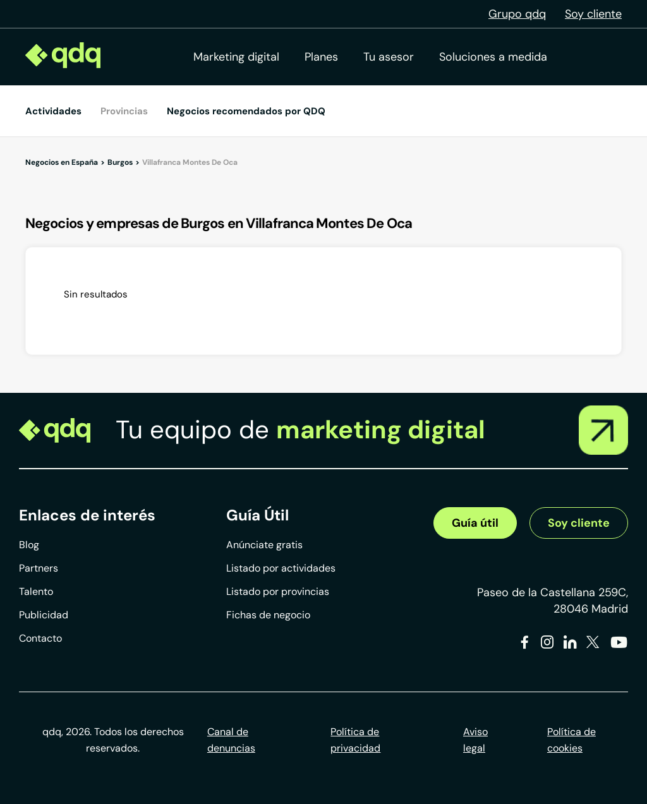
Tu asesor (388, 56)
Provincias (124, 111)
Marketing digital (236, 56)
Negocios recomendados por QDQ (246, 111)
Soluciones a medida (493, 56)
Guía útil (475, 523)
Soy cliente (593, 13)
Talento (36, 591)
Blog (29, 544)
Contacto (40, 638)
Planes (321, 56)
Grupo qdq (517, 13)
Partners (38, 568)
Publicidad (43, 614)
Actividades (53, 111)
